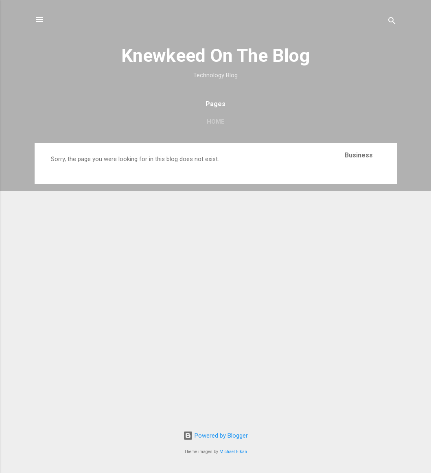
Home (216, 121)
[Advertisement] (371, 290)
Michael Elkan (233, 451)
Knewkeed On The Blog (215, 55)
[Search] (392, 22)
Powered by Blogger (215, 435)
